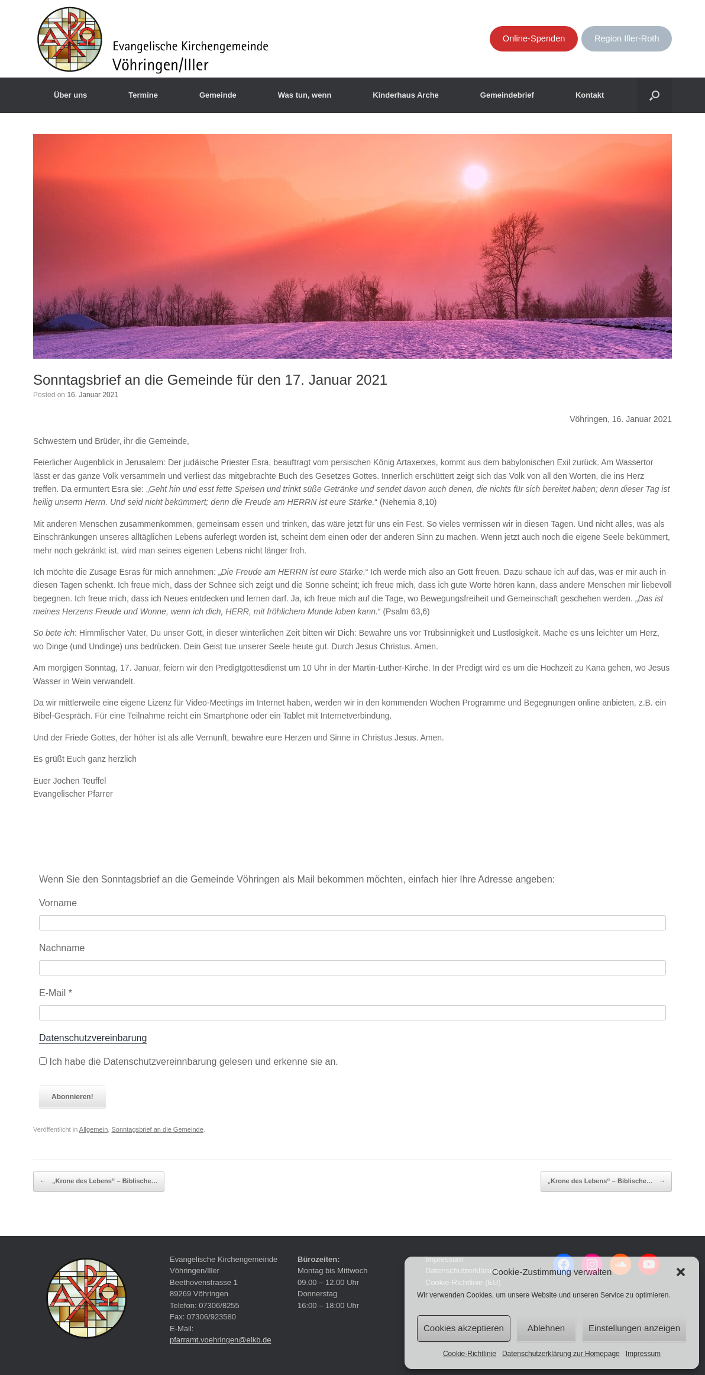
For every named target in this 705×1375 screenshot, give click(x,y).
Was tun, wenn (305, 95)
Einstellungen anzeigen (634, 1328)
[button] (681, 1272)
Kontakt (589, 95)
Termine (143, 95)
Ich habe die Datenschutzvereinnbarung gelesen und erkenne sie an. (188, 1062)
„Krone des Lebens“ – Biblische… (99, 1181)
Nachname (62, 948)
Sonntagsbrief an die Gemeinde (157, 1129)
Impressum (643, 1354)
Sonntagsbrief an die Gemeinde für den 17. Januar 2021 (210, 380)
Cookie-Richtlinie (469, 1354)
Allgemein (93, 1129)
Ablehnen (546, 1328)
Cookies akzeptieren (463, 1328)
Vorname (58, 903)
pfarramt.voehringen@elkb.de (220, 1339)
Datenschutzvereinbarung (93, 1038)
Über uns (70, 95)
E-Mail (55, 993)
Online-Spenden (534, 38)
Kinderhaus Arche (406, 95)
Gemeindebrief (507, 95)
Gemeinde (218, 95)
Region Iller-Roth (626, 38)
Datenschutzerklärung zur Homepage (561, 1354)
